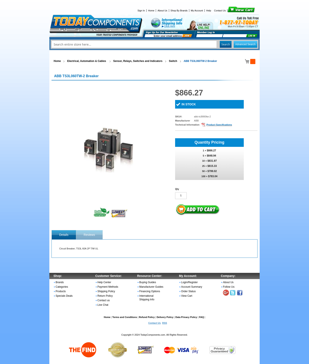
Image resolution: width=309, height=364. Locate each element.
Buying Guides (147, 282)
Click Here (169, 26)
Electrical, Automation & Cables (87, 61)
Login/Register (189, 282)
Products (61, 291)
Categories (62, 286)
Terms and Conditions (124, 317)
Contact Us (220, 10)
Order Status (188, 291)
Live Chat (102, 304)
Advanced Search (245, 44)
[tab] (64, 235)
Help (208, 10)
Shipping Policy (106, 291)
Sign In (141, 10)
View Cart (234, 10)
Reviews (89, 235)
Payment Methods (107, 286)
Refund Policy (147, 317)
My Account (197, 10)
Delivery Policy (165, 317)
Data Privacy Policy (186, 317)
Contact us (103, 300)
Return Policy (105, 295)
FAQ (201, 317)
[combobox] (154, 44)
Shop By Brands (179, 10)
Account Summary (191, 286)
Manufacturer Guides (151, 286)
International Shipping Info (146, 297)
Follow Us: (229, 286)
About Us (162, 10)
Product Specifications (219, 124)
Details (63, 235)
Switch (173, 61)
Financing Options (149, 291)
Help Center (104, 282)
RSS (164, 323)
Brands (60, 282)
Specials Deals (64, 295)
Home (151, 10)
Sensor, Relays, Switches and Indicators (137, 61)
